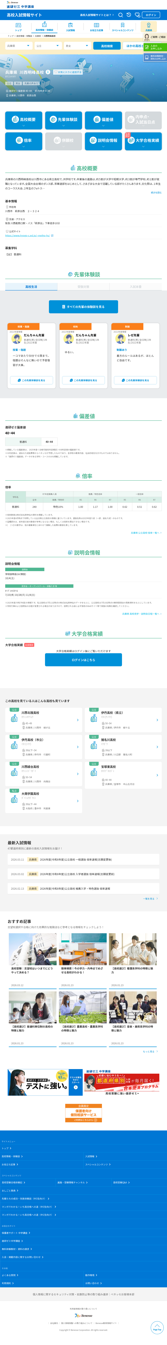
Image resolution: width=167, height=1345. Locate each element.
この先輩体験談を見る (33, 380)
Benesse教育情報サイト (106, 1323)
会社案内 (54, 1323)
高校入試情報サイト (24, 15)
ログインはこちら (83, 660)
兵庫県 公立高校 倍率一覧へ (145, 532)
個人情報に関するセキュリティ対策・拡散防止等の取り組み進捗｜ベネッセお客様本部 (83, 1294)
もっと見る (148, 1051)
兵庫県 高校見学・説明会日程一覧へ (140, 613)
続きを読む (156, 192)
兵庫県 (11, 46)
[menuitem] (18, 26)
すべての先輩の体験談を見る (86, 306)
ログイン (151, 15)
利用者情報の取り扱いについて (83, 1308)
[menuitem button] (149, 26)
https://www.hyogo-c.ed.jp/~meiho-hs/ (27, 235)
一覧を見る (148, 898)
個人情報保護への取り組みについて (76, 1323)
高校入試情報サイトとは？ (95, 15)
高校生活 (31, 286)
